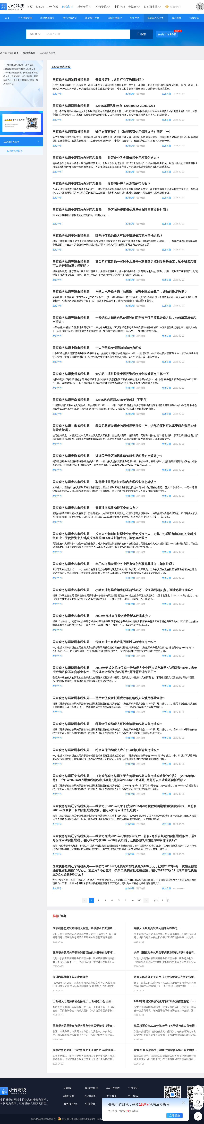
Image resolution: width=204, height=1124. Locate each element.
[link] (16, 53)
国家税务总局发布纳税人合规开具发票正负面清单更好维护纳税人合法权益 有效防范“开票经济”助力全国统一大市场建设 (84, 928)
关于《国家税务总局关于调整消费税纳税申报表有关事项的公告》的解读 (165, 953)
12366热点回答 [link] (47, 52)
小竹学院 (103, 6)
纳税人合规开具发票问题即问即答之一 (157, 928)
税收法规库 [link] (29, 52)
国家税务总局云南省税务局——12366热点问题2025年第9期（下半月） (101, 400)
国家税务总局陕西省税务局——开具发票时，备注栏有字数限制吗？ (98, 79)
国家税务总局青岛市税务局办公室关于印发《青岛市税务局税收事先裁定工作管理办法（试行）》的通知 (84, 1026)
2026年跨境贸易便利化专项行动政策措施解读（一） (165, 1001)
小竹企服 (119, 6)
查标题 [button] (35, 34)
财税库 (68, 6)
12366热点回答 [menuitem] (15, 150)
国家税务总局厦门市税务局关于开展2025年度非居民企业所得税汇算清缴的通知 (84, 1050)
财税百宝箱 (153, 6)
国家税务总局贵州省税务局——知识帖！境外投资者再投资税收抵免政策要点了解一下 (111, 374)
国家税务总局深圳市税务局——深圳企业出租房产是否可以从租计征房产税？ (105, 642)
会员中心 (173, 6)
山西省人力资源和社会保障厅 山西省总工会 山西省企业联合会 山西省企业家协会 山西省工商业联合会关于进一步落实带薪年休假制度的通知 (84, 1001)
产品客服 (198, 1103)
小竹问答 (52, 6)
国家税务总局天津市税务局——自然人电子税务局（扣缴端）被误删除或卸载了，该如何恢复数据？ (120, 291)
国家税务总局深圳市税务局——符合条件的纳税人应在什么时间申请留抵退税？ (106, 750)
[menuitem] (30, 7)
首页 (30, 6)
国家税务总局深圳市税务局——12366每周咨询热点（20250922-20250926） (105, 106)
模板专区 (84, 6)
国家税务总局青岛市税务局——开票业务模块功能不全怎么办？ (95, 508)
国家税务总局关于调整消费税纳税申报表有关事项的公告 (84, 953)
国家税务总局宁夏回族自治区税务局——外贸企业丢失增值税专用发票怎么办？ (106, 158)
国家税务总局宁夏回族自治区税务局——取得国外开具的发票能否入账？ (101, 183)
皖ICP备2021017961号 (43, 1119)
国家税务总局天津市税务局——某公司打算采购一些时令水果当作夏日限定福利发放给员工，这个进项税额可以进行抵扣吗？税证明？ (124, 264)
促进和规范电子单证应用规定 (70, 977)
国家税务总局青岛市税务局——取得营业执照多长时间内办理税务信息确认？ (105, 482)
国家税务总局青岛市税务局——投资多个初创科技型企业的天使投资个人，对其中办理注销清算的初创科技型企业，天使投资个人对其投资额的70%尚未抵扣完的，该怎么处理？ (124, 536)
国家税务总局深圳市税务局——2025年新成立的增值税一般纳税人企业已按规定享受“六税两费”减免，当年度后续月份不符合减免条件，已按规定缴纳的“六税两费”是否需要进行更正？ (125, 670)
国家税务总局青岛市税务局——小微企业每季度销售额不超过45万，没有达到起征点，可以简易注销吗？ (123, 590)
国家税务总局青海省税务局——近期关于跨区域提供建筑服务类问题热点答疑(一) (107, 456)
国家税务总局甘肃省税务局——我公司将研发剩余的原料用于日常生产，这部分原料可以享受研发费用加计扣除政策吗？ (124, 428)
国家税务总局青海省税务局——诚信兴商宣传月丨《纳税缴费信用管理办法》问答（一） (112, 131)
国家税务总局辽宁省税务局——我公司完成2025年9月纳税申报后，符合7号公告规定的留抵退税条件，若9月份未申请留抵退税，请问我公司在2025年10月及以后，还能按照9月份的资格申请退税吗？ (124, 838)
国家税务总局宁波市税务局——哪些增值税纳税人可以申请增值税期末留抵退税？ (108, 235)
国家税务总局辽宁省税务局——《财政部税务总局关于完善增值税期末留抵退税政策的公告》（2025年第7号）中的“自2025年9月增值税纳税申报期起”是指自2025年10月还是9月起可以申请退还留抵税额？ (124, 778)
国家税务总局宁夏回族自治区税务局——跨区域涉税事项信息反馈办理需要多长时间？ (111, 210)
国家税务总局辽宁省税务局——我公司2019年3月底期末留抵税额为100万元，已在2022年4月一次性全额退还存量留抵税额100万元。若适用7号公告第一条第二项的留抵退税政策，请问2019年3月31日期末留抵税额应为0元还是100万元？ (125, 870)
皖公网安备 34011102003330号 (77, 1119)
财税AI (40, 6)
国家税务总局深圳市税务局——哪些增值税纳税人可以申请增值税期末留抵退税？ (108, 724)
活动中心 (198, 1091)
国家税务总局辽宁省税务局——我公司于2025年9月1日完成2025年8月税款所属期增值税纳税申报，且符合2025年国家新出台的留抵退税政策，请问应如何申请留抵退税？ (125, 808)
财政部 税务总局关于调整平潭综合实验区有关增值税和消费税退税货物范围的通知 (165, 1050)
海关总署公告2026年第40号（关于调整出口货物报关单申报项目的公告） (165, 1026)
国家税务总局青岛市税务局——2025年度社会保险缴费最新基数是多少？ (102, 616)
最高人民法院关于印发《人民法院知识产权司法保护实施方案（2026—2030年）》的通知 (165, 977)
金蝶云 (134, 6)
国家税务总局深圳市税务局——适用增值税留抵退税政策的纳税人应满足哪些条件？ (109, 698)
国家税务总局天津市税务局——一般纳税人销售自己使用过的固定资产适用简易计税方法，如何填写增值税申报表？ (124, 320)
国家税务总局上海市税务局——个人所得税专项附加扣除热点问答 (97, 348)
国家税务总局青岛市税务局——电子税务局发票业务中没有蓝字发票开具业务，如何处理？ (114, 564)
